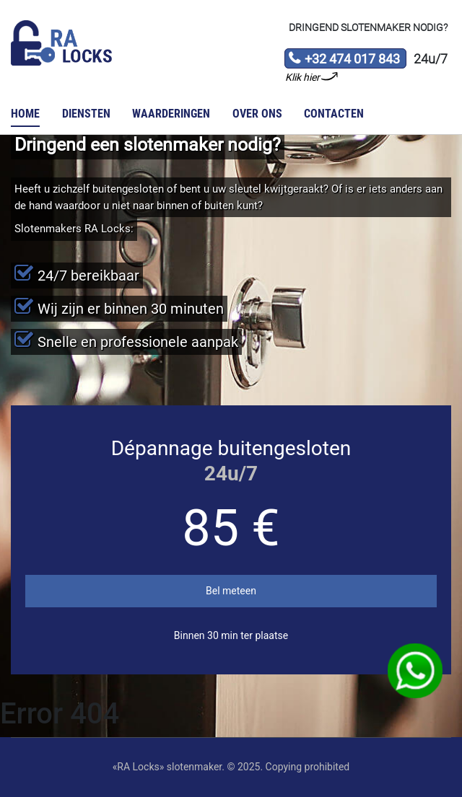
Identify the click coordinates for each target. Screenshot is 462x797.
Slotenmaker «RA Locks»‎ (61, 43)
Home (25, 113)
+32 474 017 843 (344, 60)
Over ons (257, 113)
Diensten (86, 113)
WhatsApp (415, 671)
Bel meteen (231, 590)
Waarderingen (171, 113)
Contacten (334, 113)
